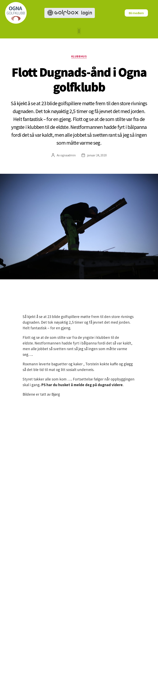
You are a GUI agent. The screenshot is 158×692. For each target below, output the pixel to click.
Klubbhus (79, 56)
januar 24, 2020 (97, 155)
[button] (79, 31)
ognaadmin (68, 155)
